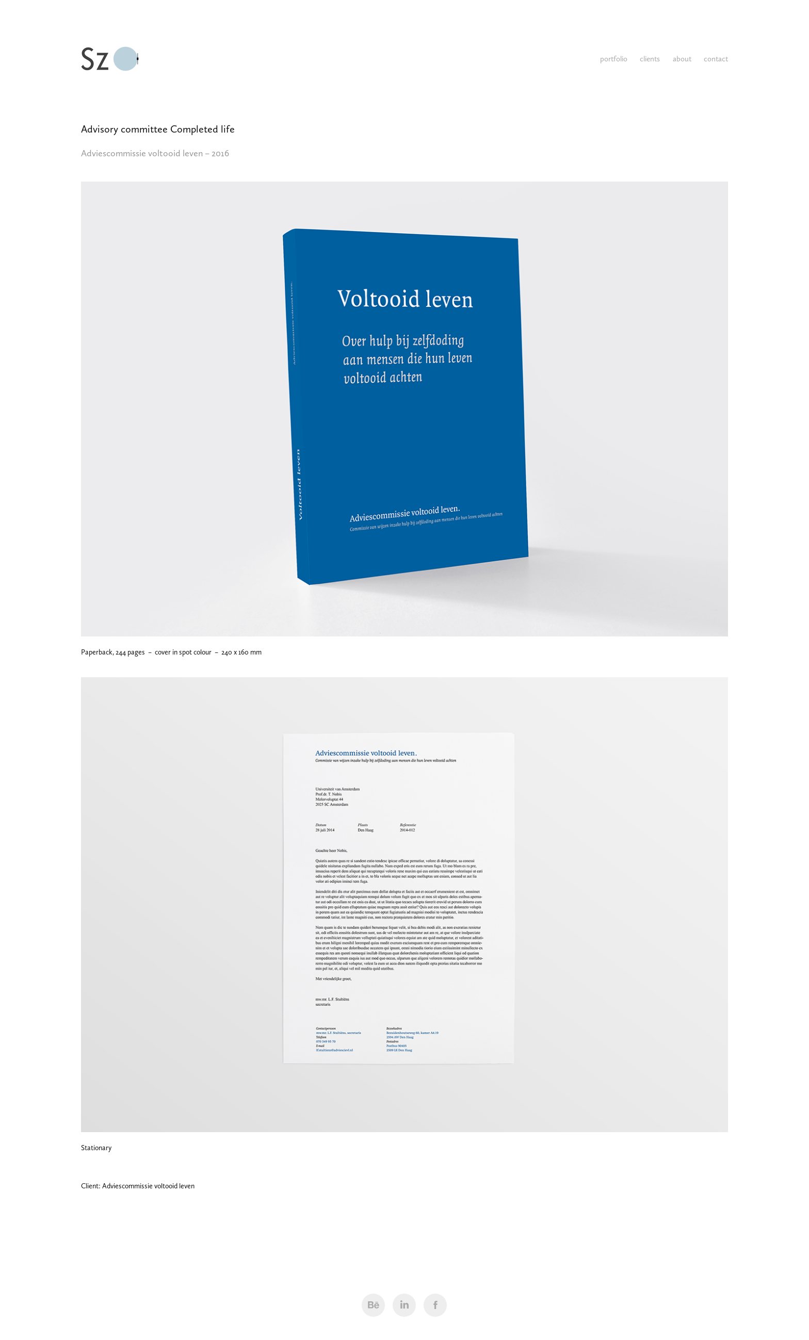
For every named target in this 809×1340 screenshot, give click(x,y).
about (682, 58)
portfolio (613, 58)
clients (650, 58)
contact (716, 58)
